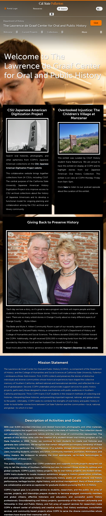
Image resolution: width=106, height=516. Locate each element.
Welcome (8, 32)
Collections (52, 32)
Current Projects (29, 32)
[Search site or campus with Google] (96, 9)
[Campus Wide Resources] (54, 9)
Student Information (77, 32)
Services (94, 32)
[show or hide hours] (86, 14)
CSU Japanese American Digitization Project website (27, 168)
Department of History (13, 21)
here (65, 187)
